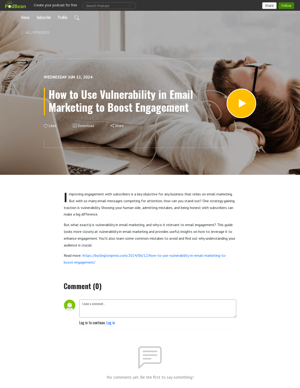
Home (25, 17)
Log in (110, 322)
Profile (62, 17)
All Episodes (34, 32)
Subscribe (44, 17)
